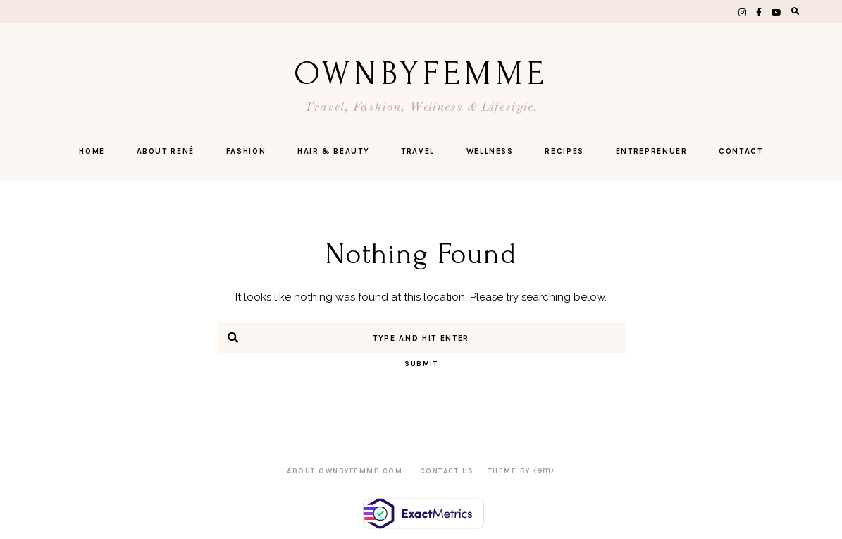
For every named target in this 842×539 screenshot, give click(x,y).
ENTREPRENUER (652, 151)
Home (92, 151)
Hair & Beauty (333, 151)
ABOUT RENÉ (166, 151)
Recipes (564, 151)
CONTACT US (447, 471)
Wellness (490, 151)
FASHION (246, 151)
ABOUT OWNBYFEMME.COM (344, 471)
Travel (418, 151)
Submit (421, 364)
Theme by (521, 471)
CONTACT (741, 151)
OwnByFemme (421, 73)
